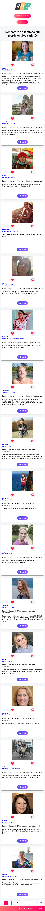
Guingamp (5, 177)
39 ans (9, 446)
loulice (4, 821)
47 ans (11, 822)
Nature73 (5, 337)
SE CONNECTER (22, 22)
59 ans (13, 70)
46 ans (13, 124)
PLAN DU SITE (31, 908)
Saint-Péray (6, 70)
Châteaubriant (7, 876)
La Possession (7, 231)
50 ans (13, 285)
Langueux (5, 500)
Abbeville (5, 607)
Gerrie (4, 283)
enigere (4, 552)
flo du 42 (5, 713)
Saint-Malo (5, 392)
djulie (4, 176)
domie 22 (5, 498)
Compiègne (6, 285)
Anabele (5, 606)
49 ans (15, 876)
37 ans (11, 607)
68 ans (12, 500)
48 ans (17, 769)
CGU (23, 908)
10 (41, 903)
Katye (4, 659)
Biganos (5, 554)
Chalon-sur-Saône (8, 769)
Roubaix (5, 822)
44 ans (9, 661)
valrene (4, 874)
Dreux (4, 661)
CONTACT (40, 908)
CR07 (4, 68)
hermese (5, 444)
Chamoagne (6, 229)
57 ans (13, 392)
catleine (5, 767)
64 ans (15, 231)
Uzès (4, 446)
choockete (5, 122)
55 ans (11, 554)
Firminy (4, 715)
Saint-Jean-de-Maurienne (10, 339)
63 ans (10, 715)
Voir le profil (22, 88)
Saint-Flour (5, 124)
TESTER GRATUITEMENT (22, 16)
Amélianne (5, 391)
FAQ (19, 908)
